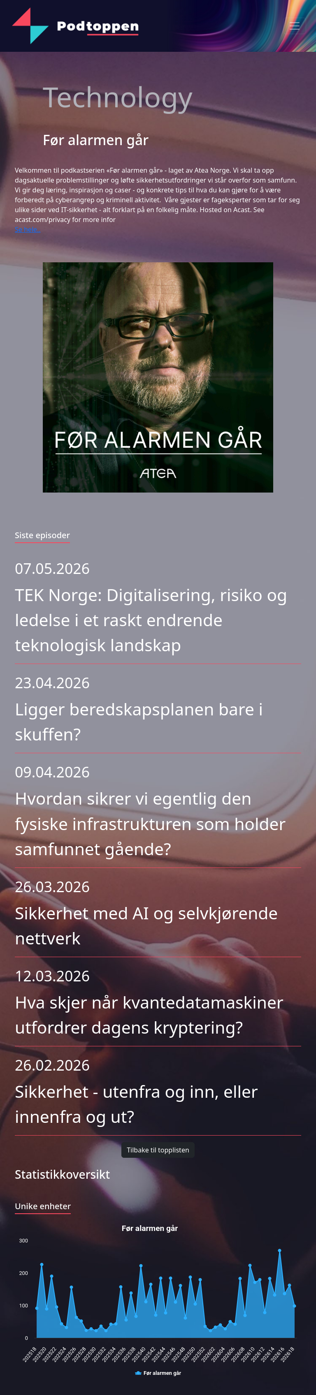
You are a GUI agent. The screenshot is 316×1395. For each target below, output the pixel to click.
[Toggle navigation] (294, 26)
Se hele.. (28, 229)
